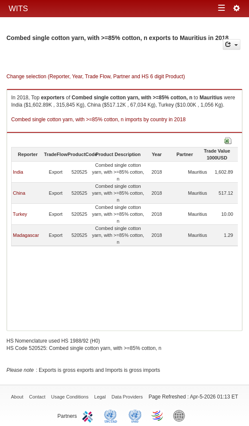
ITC (89, 415)
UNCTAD (112, 415)
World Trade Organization (157, 415)
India (18, 172)
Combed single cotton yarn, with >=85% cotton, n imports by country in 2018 (98, 119)
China (19, 193)
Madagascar (26, 235)
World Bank (181, 415)
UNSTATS (135, 415)
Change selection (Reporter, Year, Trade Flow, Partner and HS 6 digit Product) (95, 77)
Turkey (20, 214)
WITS (18, 8)
